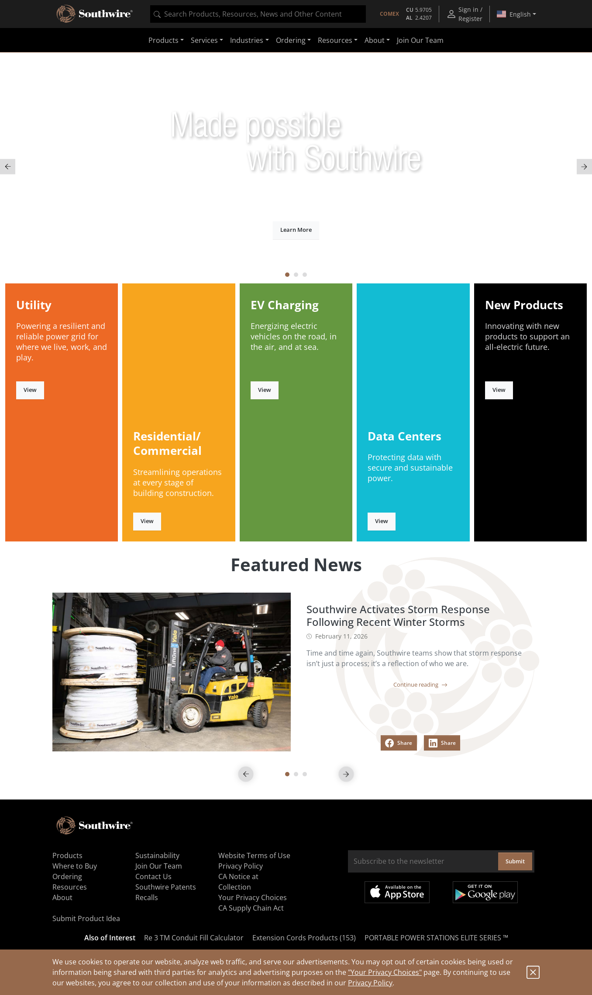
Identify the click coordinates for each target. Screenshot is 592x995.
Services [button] (204, 40)
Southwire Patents (165, 887)
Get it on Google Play (485, 892)
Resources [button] (335, 40)
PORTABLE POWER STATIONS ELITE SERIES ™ (436, 938)
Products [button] (163, 40)
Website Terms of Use (254, 855)
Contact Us (153, 876)
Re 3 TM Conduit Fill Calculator (194, 938)
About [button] (375, 40)
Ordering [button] (291, 40)
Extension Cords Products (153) (304, 938)
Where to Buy (74, 866)
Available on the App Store (397, 892)
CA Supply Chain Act (251, 908)
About (62, 897)
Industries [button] (246, 40)
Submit (515, 861)
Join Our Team (420, 40)
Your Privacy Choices (252, 897)
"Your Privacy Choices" (385, 972)
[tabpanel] (296, 166)
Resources (69, 887)
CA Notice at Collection (238, 882)
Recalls (146, 897)
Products (67, 855)
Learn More (296, 230)
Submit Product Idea (86, 918)
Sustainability (157, 855)
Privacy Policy (370, 983)
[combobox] (258, 14)
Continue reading (420, 684)
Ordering (67, 876)
